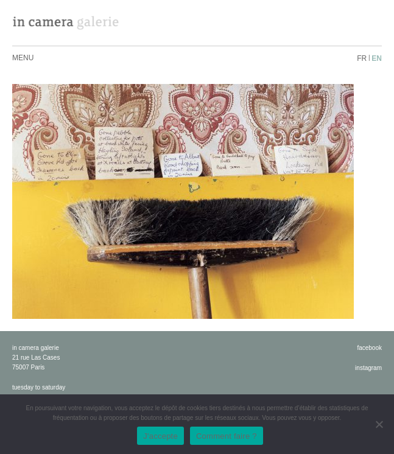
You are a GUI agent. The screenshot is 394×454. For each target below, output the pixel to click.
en (376, 58)
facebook (369, 347)
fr (362, 58)
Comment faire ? (226, 436)
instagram (368, 368)
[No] (379, 424)
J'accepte (160, 436)
